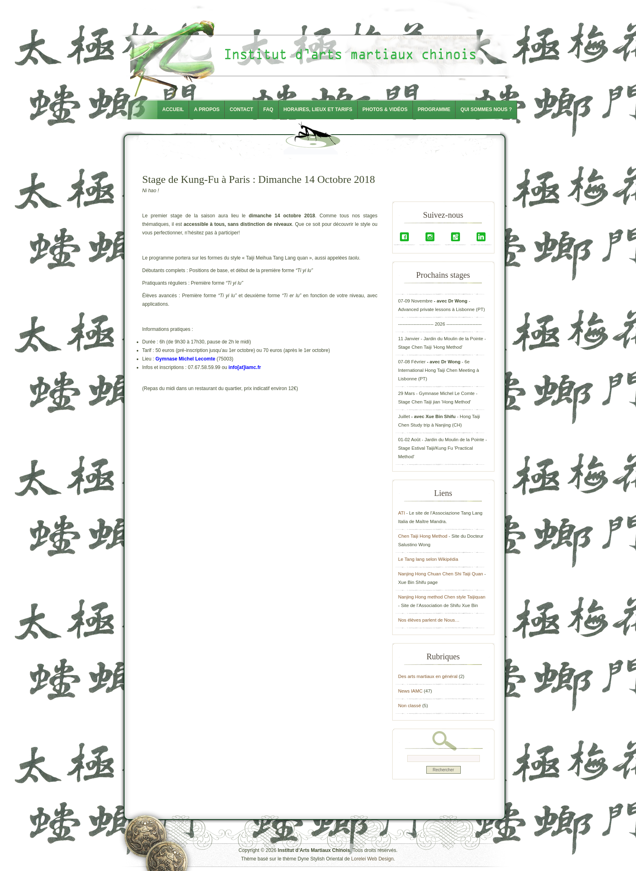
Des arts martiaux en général (428, 676)
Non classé (409, 705)
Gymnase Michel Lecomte (185, 359)
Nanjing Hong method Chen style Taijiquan (442, 596)
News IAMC (410, 691)
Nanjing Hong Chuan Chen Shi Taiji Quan (440, 573)
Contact (241, 109)
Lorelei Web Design (372, 859)
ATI (401, 513)
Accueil (173, 109)
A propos (206, 109)
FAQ (268, 109)
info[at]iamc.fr (244, 367)
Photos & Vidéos (385, 109)
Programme (434, 109)
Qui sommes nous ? (486, 109)
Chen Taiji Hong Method (422, 536)
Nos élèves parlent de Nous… (429, 620)
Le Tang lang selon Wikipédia (428, 559)
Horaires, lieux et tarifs (318, 109)
